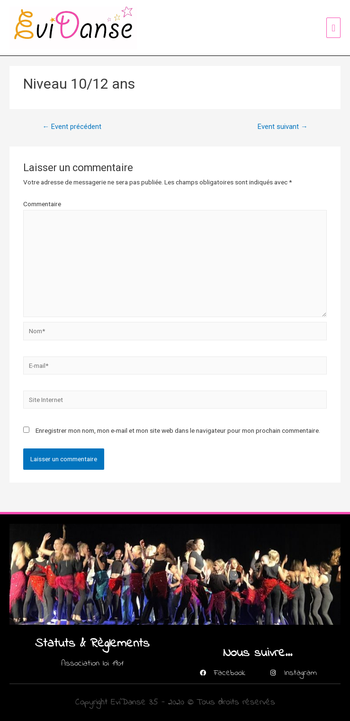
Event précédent (71, 126)
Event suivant (283, 126)
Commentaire (42, 204)
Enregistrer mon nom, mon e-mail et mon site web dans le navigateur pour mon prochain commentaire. (178, 430)
